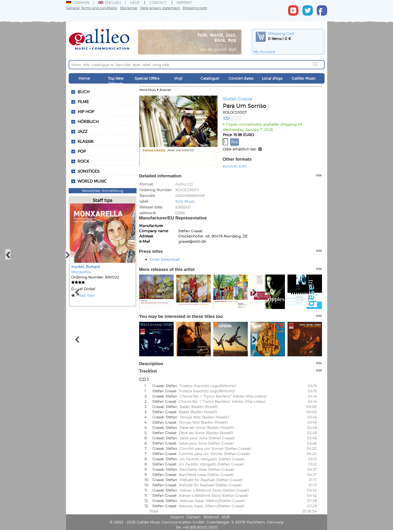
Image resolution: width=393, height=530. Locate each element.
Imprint (184, 2)
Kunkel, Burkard (85, 266)
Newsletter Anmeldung (102, 190)
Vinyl (178, 78)
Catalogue (210, 78)
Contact (158, 2)
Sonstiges (88, 171)
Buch (84, 91)
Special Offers (147, 78)
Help (134, 2)
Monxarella (81, 272)
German (77, 2)
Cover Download (165, 259)
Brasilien (165, 89)
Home (84, 78)
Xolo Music (185, 201)
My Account (264, 51)
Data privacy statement (160, 8)
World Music (92, 181)
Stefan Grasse (237, 98)
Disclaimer (129, 8)
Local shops (272, 78)
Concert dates (240, 78)
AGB (225, 517)
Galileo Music (304, 78)
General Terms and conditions (91, 8)
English (109, 2)
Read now (85, 295)
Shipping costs (195, 8)
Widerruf (211, 517)
